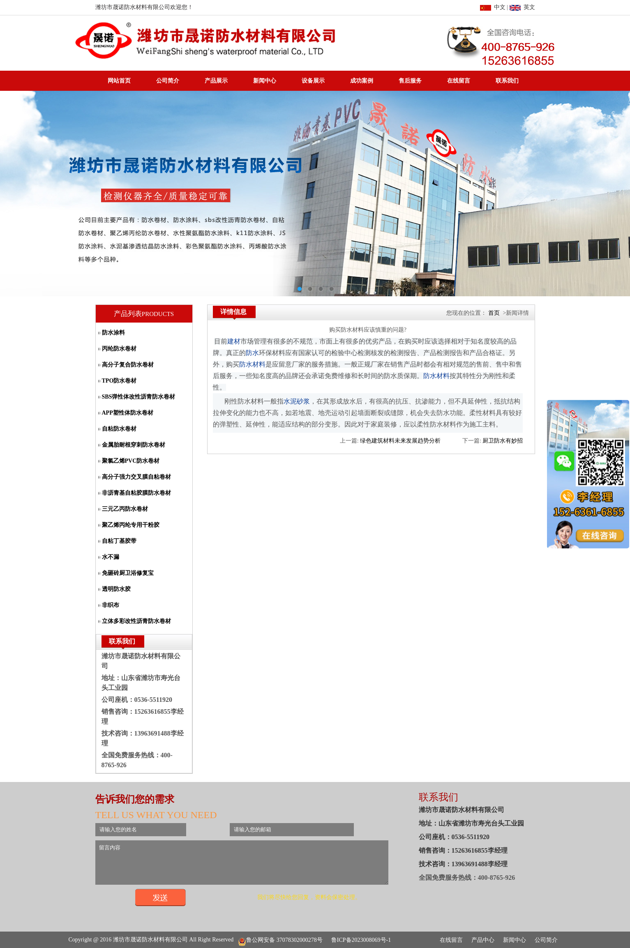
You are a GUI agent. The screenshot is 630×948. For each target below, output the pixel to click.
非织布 (110, 605)
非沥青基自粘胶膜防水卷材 (136, 493)
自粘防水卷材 (119, 429)
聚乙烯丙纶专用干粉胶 (130, 525)
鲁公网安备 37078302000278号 (280, 940)
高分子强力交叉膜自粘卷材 (136, 477)
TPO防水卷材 (119, 381)
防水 (252, 352)
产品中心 (482, 940)
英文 (522, 7)
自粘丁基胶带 (119, 541)
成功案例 (361, 81)
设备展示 (313, 81)
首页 (494, 313)
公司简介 (167, 81)
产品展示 (216, 81)
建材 (233, 341)
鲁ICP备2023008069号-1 (361, 940)
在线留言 (458, 81)
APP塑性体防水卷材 (127, 413)
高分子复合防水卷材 (128, 365)
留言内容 (259, 866)
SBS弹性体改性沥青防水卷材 (138, 397)
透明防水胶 (116, 589)
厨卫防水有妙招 (502, 441)
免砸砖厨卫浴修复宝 (128, 573)
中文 (492, 7)
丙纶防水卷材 (119, 349)
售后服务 (410, 81)
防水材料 (252, 364)
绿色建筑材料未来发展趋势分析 (400, 441)
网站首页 (119, 81)
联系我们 (507, 81)
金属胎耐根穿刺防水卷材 (133, 445)
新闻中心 (264, 81)
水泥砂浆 (297, 401)
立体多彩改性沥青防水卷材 (136, 621)
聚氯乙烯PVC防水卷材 (131, 461)
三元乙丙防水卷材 (125, 509)
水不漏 (110, 557)
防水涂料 (113, 333)
